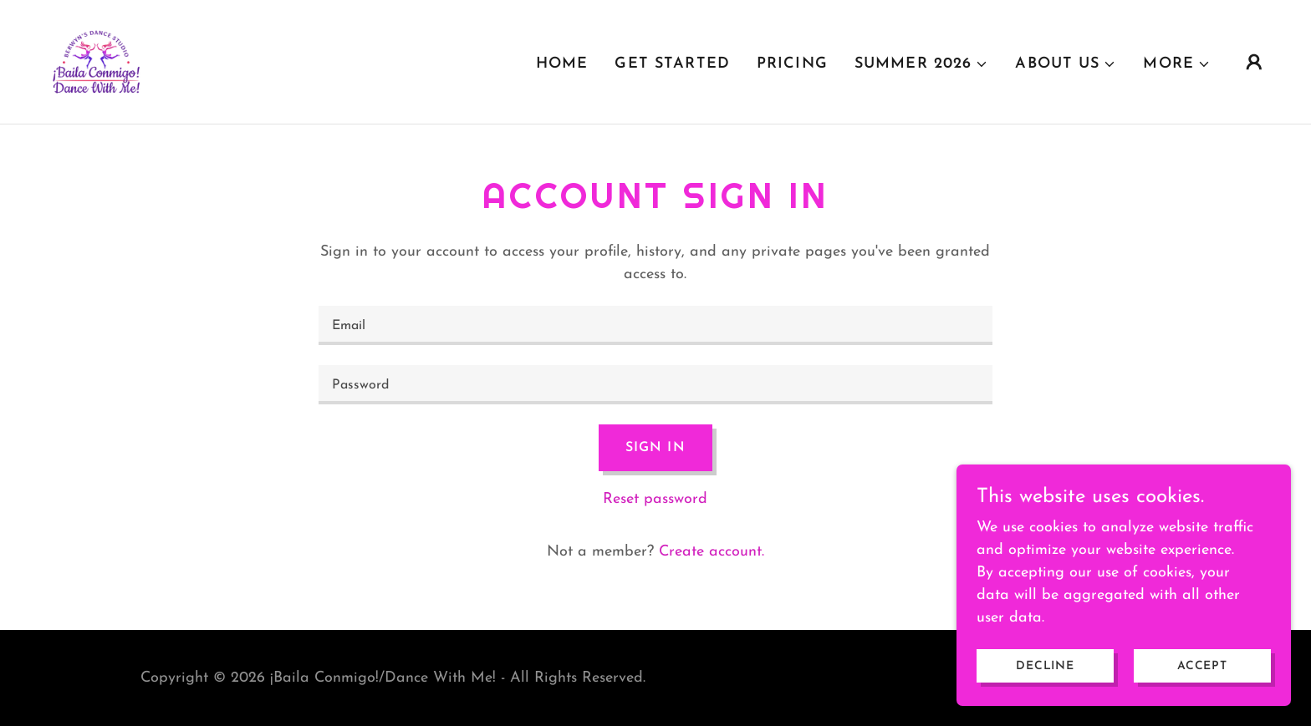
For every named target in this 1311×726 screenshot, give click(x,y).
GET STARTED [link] (672, 64)
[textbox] (655, 325)
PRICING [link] (792, 64)
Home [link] (562, 64)
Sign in (655, 447)
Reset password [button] (655, 499)
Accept (1202, 666)
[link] (95, 61)
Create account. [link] (711, 552)
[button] (921, 64)
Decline (1045, 666)
